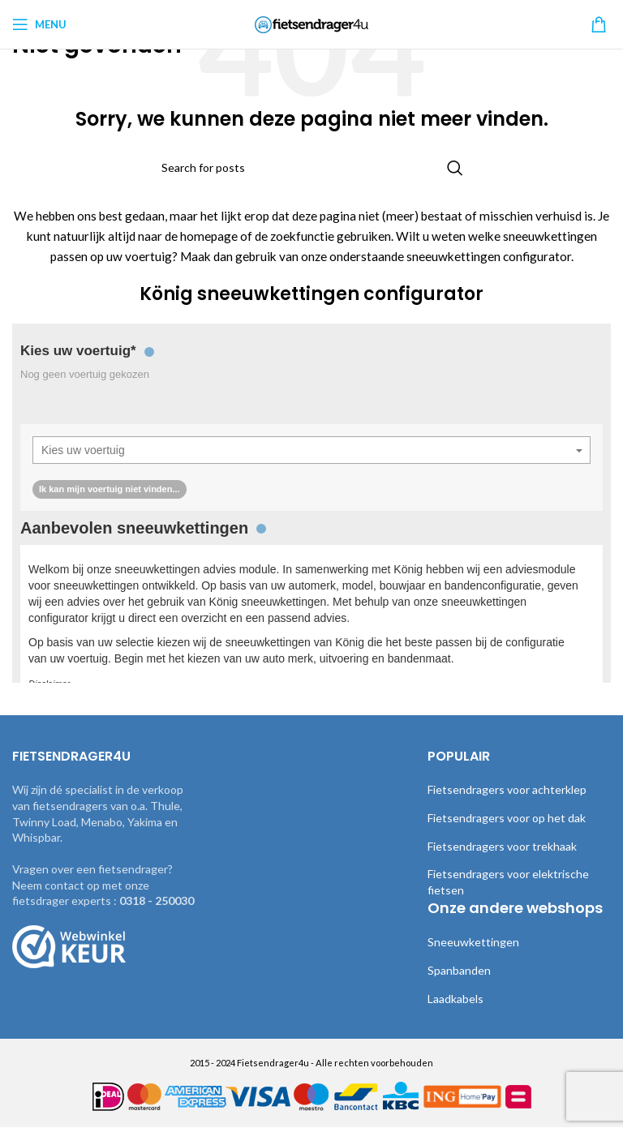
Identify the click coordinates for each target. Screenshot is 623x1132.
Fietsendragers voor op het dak (506, 837)
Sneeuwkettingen (471, 961)
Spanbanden (460, 990)
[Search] (311, 168)
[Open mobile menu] (39, 24)
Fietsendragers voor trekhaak (501, 865)
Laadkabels (457, 1017)
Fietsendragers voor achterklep (506, 809)
